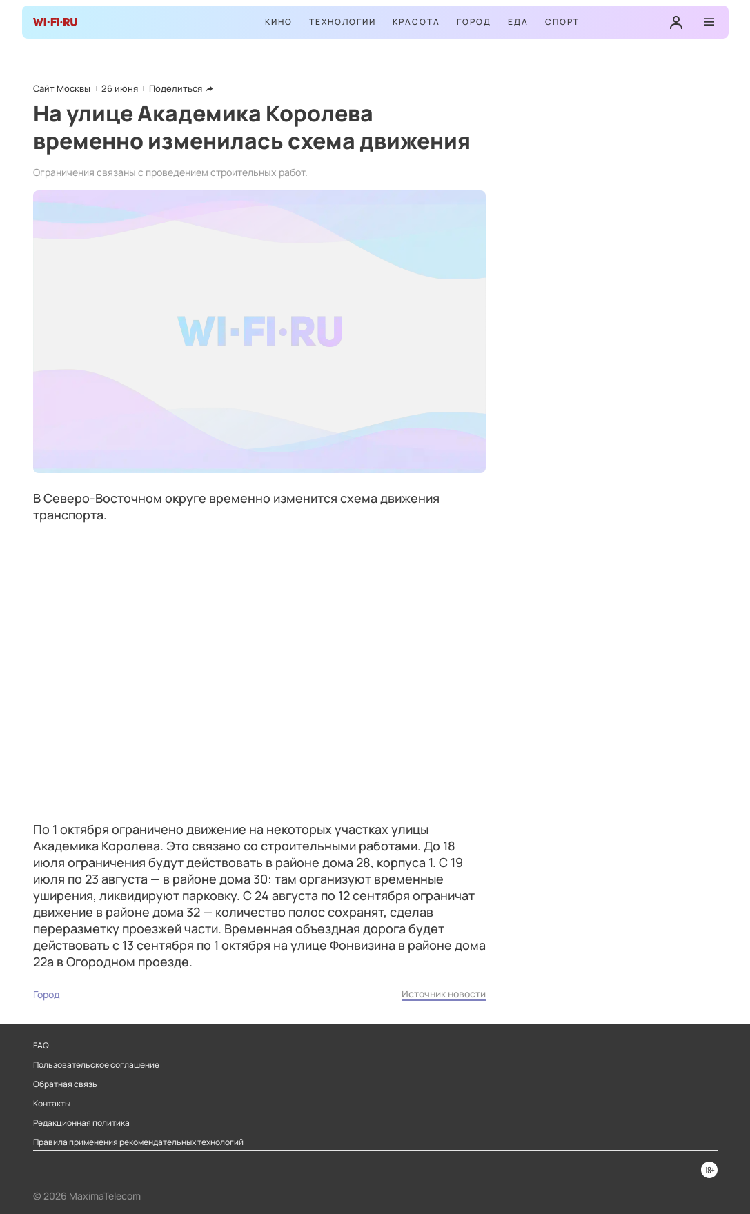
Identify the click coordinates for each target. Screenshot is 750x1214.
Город (474, 22)
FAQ (41, 1045)
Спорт (562, 22)
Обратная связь (65, 1084)
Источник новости (444, 993)
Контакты (51, 1103)
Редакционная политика (81, 1122)
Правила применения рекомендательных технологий (138, 1142)
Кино (279, 22)
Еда (518, 22)
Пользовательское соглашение (96, 1065)
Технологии (342, 22)
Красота (416, 22)
